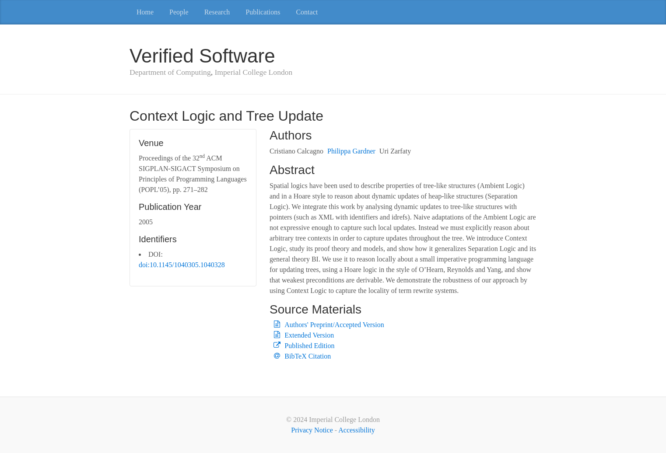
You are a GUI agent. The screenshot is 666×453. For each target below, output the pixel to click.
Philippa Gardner (351, 151)
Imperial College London (253, 72)
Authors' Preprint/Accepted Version (334, 324)
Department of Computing (170, 72)
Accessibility (356, 430)
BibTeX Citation (307, 356)
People (179, 12)
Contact (307, 12)
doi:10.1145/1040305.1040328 (182, 264)
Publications (262, 12)
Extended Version (309, 335)
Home (145, 12)
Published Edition (309, 345)
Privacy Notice (312, 430)
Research (217, 12)
